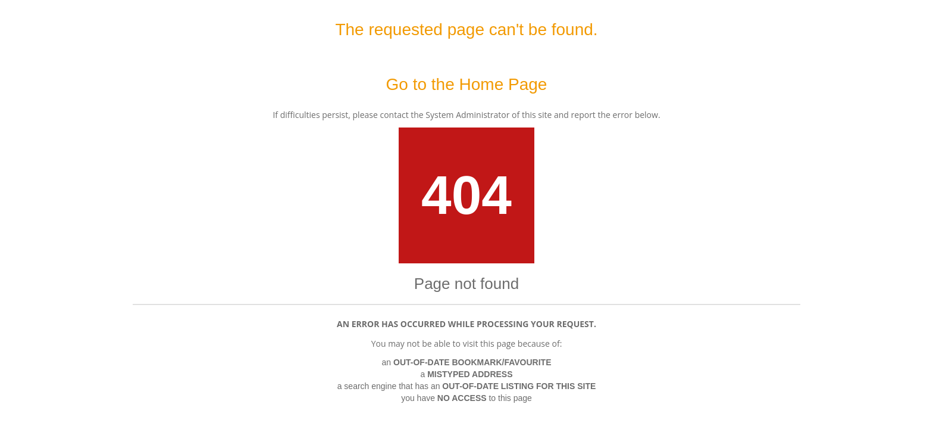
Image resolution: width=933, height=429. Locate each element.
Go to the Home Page (466, 84)
